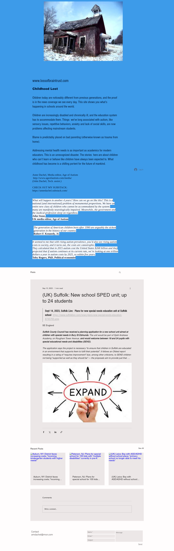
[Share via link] (61, 432)
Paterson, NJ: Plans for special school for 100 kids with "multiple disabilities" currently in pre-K (85, 478)
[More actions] (130, 288)
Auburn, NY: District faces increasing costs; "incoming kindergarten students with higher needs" (46, 478)
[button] (120, 272)
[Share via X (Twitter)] (49, 432)
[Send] (140, 544)
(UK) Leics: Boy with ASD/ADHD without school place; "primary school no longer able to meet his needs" (124, 478)
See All (141, 448)
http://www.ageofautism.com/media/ (52, 177)
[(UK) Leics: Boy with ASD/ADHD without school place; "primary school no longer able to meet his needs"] (126, 462)
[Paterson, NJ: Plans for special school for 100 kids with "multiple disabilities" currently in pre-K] (87, 462)
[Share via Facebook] (43, 432)
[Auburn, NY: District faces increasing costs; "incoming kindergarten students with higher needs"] (48, 462)
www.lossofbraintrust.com (50, 80)
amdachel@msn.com (42, 534)
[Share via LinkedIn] (55, 432)
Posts (32, 272)
